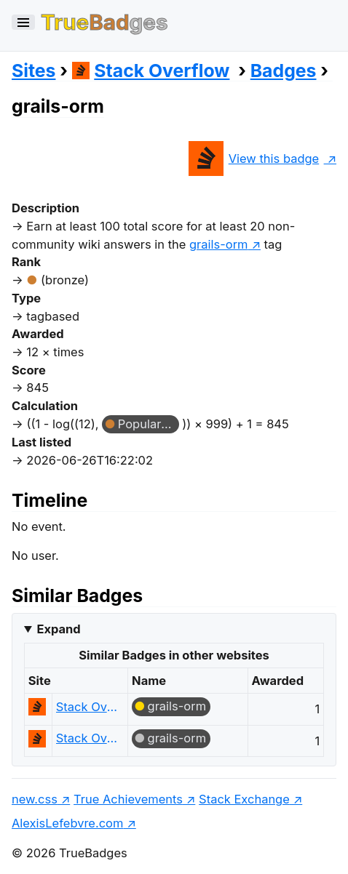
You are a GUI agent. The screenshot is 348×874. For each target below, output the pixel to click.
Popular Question (148, 424)
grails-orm (177, 706)
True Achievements (128, 799)
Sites (33, 70)
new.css (35, 799)
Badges (283, 70)
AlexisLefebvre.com (67, 823)
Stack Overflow (151, 70)
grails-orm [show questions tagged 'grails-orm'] (218, 244)
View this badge (254, 158)
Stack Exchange (244, 799)
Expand (58, 629)
